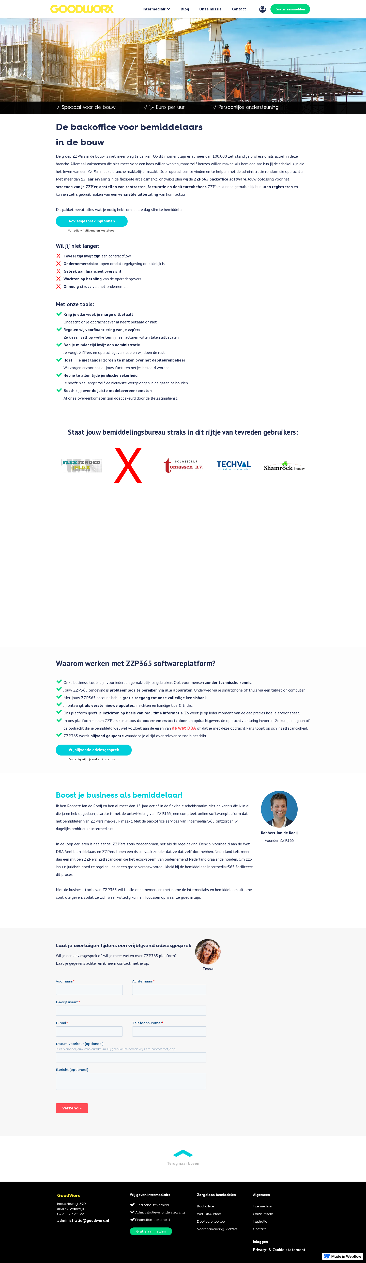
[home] (82, 9)
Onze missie (210, 8)
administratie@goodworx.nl (83, 1220)
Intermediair (154, 8)
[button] (157, 9)
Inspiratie (260, 1221)
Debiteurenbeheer (211, 1221)
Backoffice (205, 1206)
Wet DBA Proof (209, 1214)
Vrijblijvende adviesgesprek (94, 749)
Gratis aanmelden (290, 9)
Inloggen (260, 1242)
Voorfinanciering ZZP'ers (217, 1229)
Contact (239, 8)
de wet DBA (184, 728)
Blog (185, 8)
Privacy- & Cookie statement (279, 1249)
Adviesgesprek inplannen (92, 220)
